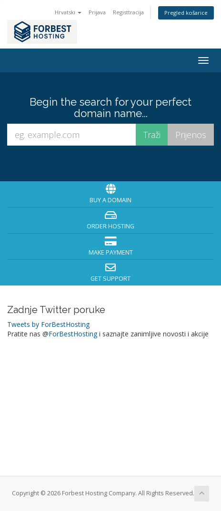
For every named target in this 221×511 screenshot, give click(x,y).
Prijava (97, 12)
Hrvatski (68, 12)
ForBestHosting (73, 333)
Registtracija (128, 12)
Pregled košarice (186, 12)
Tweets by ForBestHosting (48, 324)
